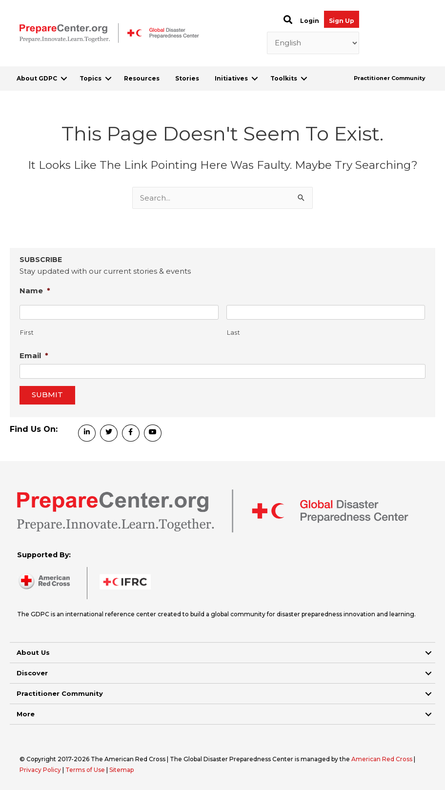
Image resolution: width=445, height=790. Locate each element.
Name (35, 290)
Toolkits (283, 78)
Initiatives (231, 78)
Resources (142, 78)
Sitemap (121, 769)
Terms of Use (85, 769)
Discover (32, 673)
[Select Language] (313, 43)
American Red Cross (382, 759)
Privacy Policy (41, 769)
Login (309, 20)
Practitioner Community (389, 78)
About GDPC (37, 78)
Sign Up (341, 20)
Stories (187, 78)
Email (34, 355)
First (27, 332)
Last (234, 332)
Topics (90, 78)
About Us (33, 652)
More (26, 714)
